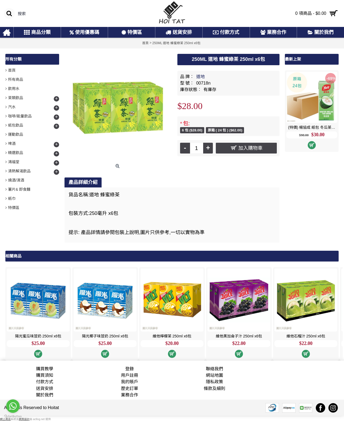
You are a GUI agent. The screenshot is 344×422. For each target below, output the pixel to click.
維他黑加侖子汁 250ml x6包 (239, 336)
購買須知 (44, 375)
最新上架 (293, 59)
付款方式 (44, 381)
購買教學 (44, 369)
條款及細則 (214, 388)
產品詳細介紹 (83, 182)
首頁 (12, 70)
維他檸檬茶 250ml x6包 (172, 336)
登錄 (129, 369)
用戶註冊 (129, 375)
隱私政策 (214, 381)
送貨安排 (44, 388)
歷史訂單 (129, 388)
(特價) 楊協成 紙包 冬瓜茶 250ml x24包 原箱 (312, 127)
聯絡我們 (214, 369)
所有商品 (15, 79)
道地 (200, 76)
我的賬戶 (129, 381)
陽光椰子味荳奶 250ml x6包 (105, 336)
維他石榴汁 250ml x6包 (305, 336)
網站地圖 (214, 375)
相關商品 (13, 256)
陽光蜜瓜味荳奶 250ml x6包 (38, 336)
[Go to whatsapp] (13, 406)
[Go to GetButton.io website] (13, 416)
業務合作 (129, 395)
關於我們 (44, 395)
